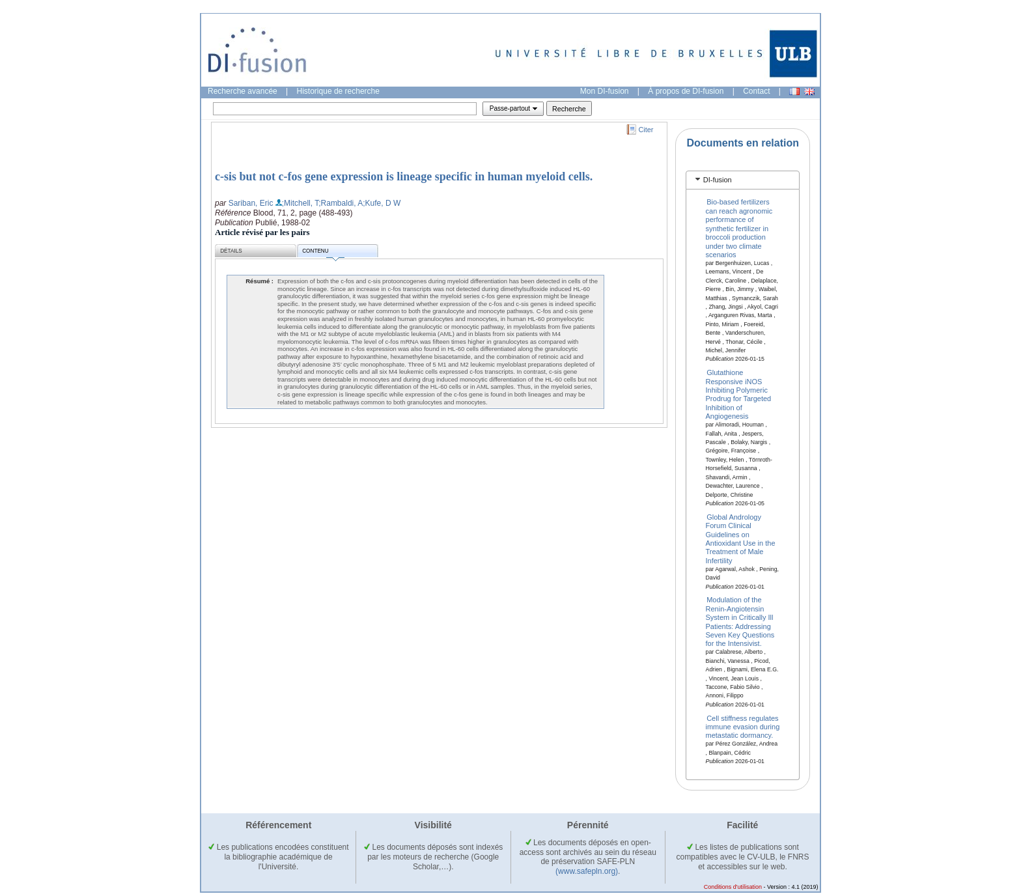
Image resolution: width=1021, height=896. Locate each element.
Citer (646, 129)
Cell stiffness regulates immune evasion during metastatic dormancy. (743, 726)
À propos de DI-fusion (685, 91)
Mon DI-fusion (604, 91)
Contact (756, 91)
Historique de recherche (338, 91)
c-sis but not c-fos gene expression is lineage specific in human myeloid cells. (404, 176)
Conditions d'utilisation (733, 887)
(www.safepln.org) (586, 871)
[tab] (743, 180)
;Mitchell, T (300, 203)
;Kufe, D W (381, 203)
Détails (231, 251)
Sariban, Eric (251, 203)
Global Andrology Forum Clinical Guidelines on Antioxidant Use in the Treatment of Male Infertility (741, 538)
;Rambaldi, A (340, 203)
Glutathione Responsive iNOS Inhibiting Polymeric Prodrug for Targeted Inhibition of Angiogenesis (739, 394)
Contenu (323, 253)
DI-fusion (717, 180)
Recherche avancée (242, 91)
